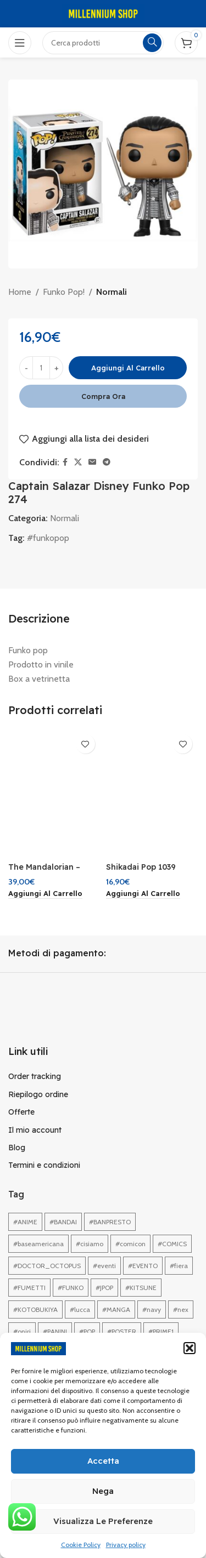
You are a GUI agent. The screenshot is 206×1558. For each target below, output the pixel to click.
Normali (111, 292)
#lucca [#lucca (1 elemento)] (80, 1309)
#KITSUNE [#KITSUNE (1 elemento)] (141, 1287)
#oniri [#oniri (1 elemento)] (22, 1331)
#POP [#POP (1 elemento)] (87, 1331)
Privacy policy (126, 1544)
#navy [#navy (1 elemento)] (151, 1309)
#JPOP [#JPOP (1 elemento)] (104, 1287)
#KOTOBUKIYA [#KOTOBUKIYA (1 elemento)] (35, 1309)
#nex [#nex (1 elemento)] (180, 1309)
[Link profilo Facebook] (65, 462)
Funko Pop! (64, 292)
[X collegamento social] (78, 462)
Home (19, 292)
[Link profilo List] (103, 1076)
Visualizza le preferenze (103, 1521)
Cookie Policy (81, 1544)
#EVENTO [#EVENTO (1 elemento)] (143, 1266)
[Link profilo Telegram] (106, 462)
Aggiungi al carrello (128, 367)
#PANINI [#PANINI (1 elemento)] (55, 1331)
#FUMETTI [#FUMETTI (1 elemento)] (29, 1287)
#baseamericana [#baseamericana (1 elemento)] (38, 1244)
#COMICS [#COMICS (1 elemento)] (172, 1244)
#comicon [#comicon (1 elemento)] (130, 1244)
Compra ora (103, 396)
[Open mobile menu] (20, 43)
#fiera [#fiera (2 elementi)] (179, 1266)
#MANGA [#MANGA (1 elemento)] (116, 1309)
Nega (103, 1491)
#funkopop (48, 538)
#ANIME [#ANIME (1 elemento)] (25, 1222)
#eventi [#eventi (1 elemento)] (104, 1266)
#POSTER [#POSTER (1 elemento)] (121, 1331)
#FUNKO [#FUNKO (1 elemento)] (70, 1287)
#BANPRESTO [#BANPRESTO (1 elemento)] (110, 1222)
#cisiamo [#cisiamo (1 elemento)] (89, 1244)
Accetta (103, 1461)
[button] (189, 1348)
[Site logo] (103, 13)
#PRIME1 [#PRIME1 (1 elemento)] (161, 1331)
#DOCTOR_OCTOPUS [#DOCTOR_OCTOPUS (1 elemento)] (47, 1266)
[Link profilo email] (92, 462)
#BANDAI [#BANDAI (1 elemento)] (63, 1222)
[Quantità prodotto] (41, 367)
